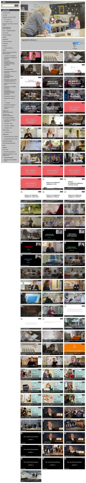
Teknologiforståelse (8, 69)
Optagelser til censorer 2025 (9, 17)
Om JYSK (5, 15)
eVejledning (5, 39)
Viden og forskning (8, 48)
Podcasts (75, 48)
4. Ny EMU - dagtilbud (9, 125)
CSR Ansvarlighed (7, 35)
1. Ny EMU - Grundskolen (10, 55)
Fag (5, 100)
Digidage (5, 147)
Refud (4, 145)
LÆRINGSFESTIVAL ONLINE (11, 136)
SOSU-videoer (6, 130)
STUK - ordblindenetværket (9, 30)
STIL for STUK (7, 19)
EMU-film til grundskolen (9, 151)
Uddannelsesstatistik (7, 141)
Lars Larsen (5, 32)
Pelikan (4, 50)
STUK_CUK (5, 149)
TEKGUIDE (5, 43)
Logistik (4, 37)
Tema (5, 67)
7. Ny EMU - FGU (8, 21)
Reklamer (5, 45)
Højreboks (7, 102)
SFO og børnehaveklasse (8, 117)
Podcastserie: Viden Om (9, 96)
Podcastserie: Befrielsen (9, 104)
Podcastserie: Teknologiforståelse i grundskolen (8, 76)
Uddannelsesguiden (8, 157)
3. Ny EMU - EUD (8, 123)
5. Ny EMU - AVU (8, 127)
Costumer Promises (7, 41)
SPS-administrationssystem (9, 143)
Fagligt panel (6, 134)
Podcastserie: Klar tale (9, 98)
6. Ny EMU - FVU (8, 132)
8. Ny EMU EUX (6, 12)
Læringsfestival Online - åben (11, 138)
